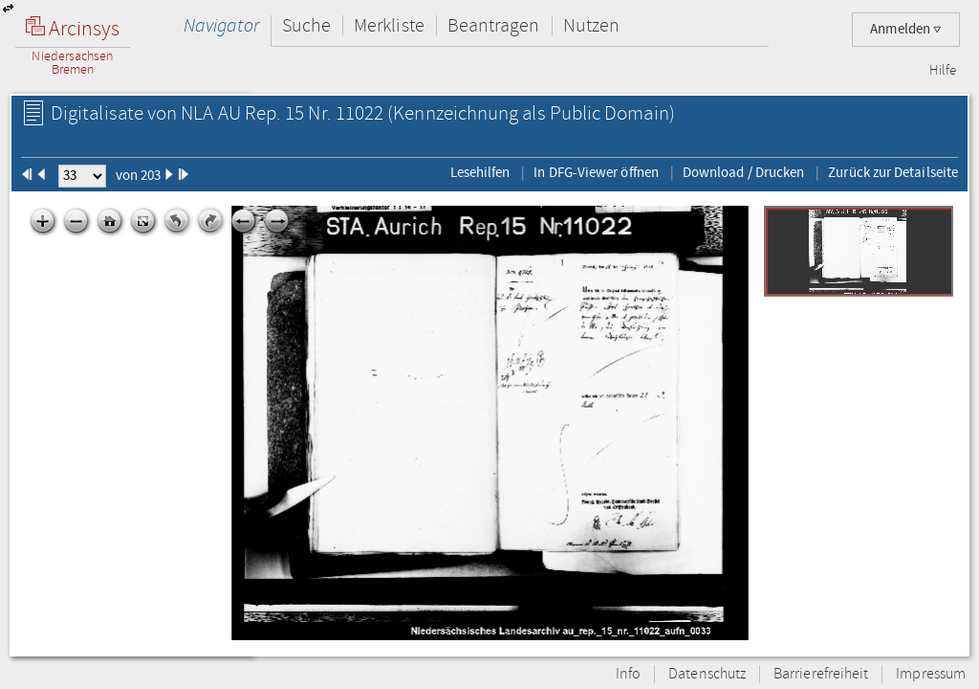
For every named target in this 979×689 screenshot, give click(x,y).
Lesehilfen (480, 172)
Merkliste (389, 25)
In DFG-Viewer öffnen (596, 172)
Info (628, 674)
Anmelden (906, 29)
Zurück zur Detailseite (893, 172)
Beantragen (493, 25)
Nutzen (591, 25)
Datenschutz (707, 674)
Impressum (931, 674)
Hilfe (942, 70)
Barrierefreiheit (820, 674)
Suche (306, 25)
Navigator (221, 25)
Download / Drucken (743, 172)
